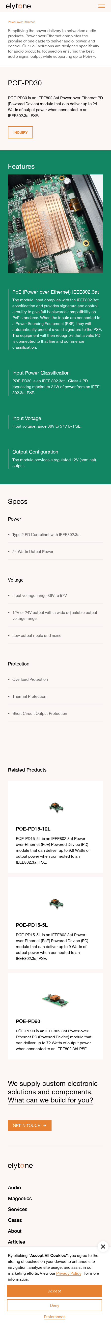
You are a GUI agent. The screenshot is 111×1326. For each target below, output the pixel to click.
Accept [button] (54, 1291)
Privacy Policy (68, 1273)
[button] (103, 1246)
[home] (18, 6)
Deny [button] (54, 1305)
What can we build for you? (50, 1100)
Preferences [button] (54, 1316)
